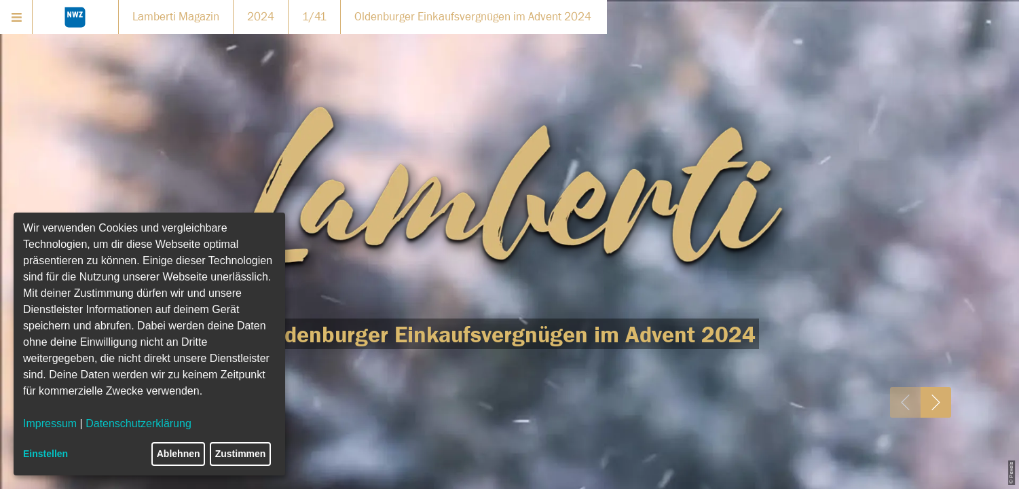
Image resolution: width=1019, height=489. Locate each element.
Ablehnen (178, 453)
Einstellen (45, 453)
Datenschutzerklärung (138, 423)
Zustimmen (240, 453)
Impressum (50, 423)
